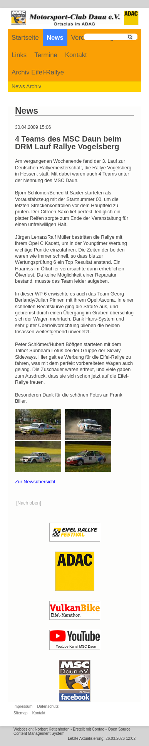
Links (19, 55)
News (55, 37)
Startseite (25, 37)
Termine (45, 55)
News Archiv (26, 86)
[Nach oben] (28, 503)
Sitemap (20, 713)
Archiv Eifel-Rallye (38, 72)
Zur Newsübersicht (35, 481)
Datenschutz (48, 706)
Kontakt (76, 55)
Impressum (22, 706)
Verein (80, 37)
